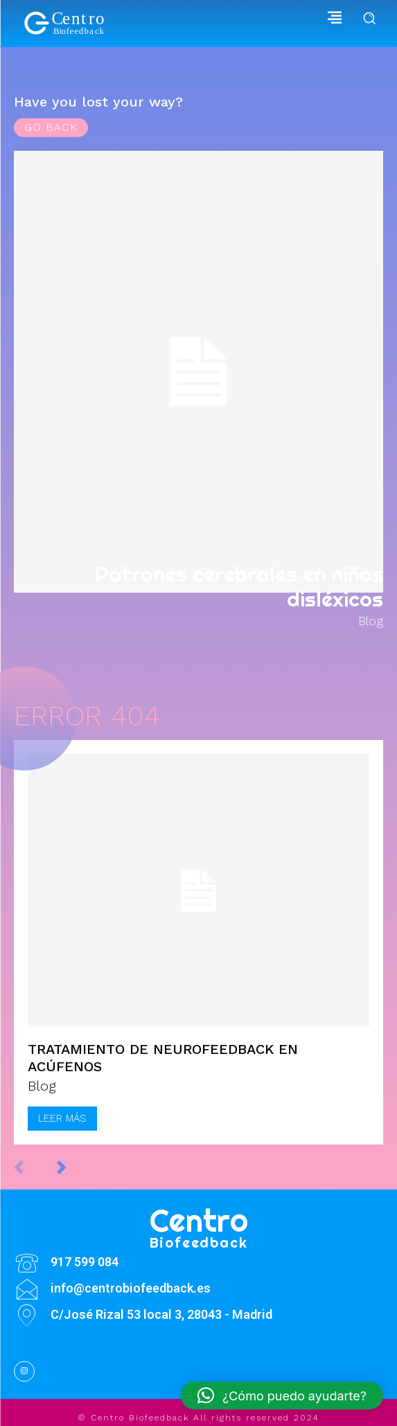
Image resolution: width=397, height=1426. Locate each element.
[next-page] (76, 1167)
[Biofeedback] (66, 23)
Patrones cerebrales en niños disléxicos (239, 586)
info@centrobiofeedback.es (131, 1288)
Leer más (62, 1118)
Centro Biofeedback (140, 1418)
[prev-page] (33, 1167)
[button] (282, 1395)
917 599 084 (84, 1261)
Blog (370, 621)
